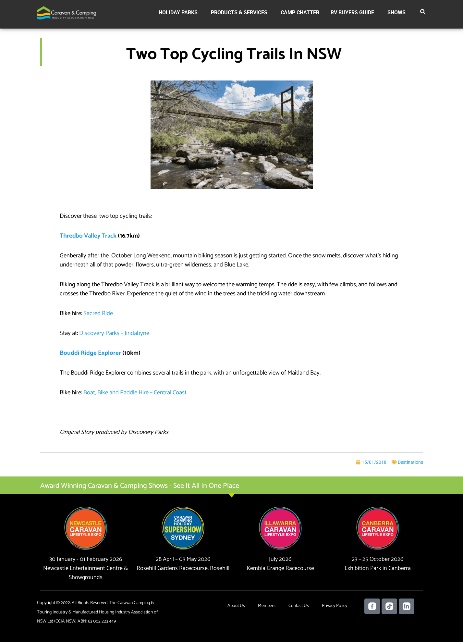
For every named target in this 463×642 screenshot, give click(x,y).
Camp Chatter (300, 12)
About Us (236, 606)
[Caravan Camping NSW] (66, 12)
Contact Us (298, 606)
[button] (423, 13)
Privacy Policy (334, 606)
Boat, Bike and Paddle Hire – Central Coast (135, 393)
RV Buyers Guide (352, 12)
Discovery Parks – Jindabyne (114, 333)
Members (266, 606)
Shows (396, 12)
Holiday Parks (178, 12)
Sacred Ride (98, 313)
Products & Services (239, 12)
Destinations (410, 462)
